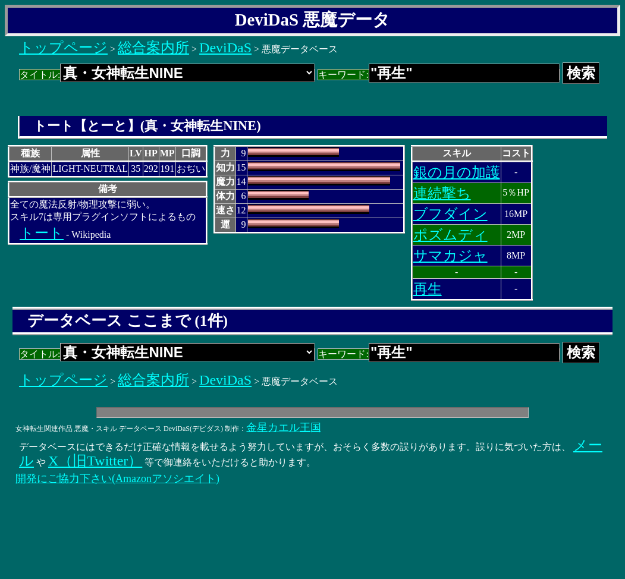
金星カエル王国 (283, 427)
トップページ (63, 47)
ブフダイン (450, 214)
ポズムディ (450, 235)
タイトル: (167, 74)
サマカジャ (450, 255)
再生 (427, 289)
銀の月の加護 (456, 172)
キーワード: (438, 74)
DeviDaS (225, 47)
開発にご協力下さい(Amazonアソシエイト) (117, 478)
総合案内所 (153, 47)
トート (42, 233)
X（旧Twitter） (95, 460)
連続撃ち (442, 193)
